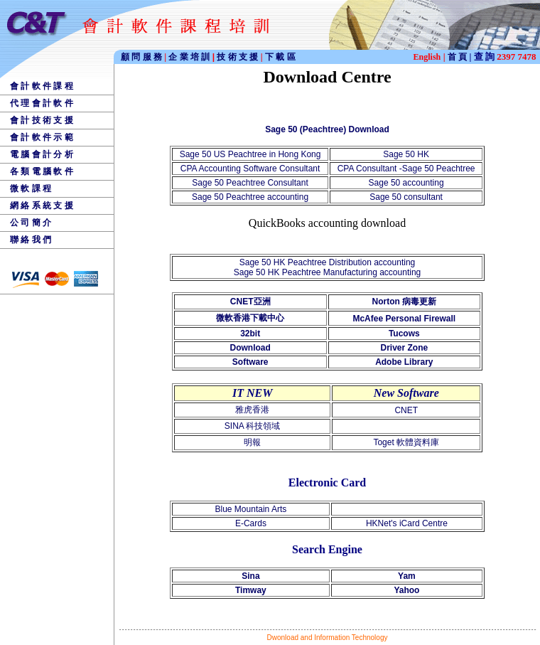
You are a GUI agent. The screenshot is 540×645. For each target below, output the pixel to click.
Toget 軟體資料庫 (406, 442)
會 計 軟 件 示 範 (41, 137)
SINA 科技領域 (253, 426)
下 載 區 (280, 57)
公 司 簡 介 (30, 223)
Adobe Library (404, 362)
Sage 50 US (204, 154)
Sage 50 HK (406, 154)
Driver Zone (404, 348)
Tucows (404, 334)
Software (250, 362)
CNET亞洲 (250, 301)
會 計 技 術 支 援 (41, 120)
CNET (406, 410)
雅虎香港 (252, 410)
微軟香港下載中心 (250, 318)
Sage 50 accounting (406, 183)
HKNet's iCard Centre (407, 523)
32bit (250, 334)
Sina (250, 576)
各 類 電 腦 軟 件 (41, 171)
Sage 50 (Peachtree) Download (327, 129)
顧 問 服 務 (142, 57)
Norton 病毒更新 (404, 301)
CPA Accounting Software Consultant (250, 169)
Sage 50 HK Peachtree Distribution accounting (327, 262)
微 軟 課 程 (30, 188)
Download (250, 348)
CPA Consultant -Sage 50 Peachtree (406, 169)
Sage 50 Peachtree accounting (250, 197)
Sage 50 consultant (406, 197)
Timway (250, 590)
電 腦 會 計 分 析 (41, 154)
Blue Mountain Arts (251, 509)
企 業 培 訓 (191, 57)
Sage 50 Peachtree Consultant (250, 183)
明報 (252, 442)
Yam (407, 576)
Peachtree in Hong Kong (274, 154)
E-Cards (250, 523)
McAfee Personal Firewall (403, 319)
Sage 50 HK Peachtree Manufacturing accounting (327, 272)
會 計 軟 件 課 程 (41, 86)
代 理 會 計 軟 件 (41, 103)
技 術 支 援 (238, 57)
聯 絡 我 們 (30, 240)
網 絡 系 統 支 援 (41, 205)
